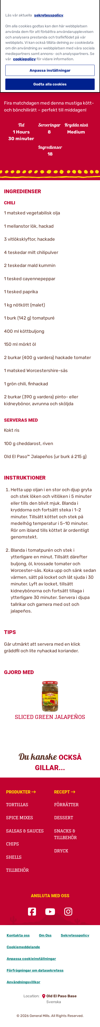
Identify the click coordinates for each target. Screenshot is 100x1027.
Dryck (61, 851)
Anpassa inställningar (50, 68)
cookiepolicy (24, 56)
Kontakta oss (18, 935)
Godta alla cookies (50, 82)
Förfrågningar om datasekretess (35, 970)
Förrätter (66, 804)
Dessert (63, 817)
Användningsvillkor (23, 982)
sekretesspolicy (48, 12)
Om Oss (45, 935)
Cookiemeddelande (23, 947)
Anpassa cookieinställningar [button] (31, 959)
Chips (12, 844)
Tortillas (17, 804)
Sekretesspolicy (75, 935)
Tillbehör (17, 870)
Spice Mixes (19, 817)
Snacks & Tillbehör (65, 834)
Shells (14, 857)
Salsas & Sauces (25, 831)
